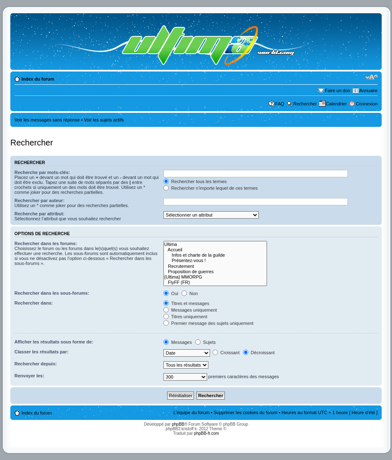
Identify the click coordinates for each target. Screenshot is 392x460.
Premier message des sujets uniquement (208, 323)
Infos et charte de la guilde (215, 255)
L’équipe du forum (191, 412)
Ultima (215, 244)
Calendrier (336, 103)
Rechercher (305, 103)
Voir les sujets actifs (104, 119)
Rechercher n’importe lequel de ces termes (210, 188)
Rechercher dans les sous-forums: (51, 293)
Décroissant (259, 352)
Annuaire (368, 90)
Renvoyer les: (29, 375)
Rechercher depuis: (35, 363)
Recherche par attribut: (39, 213)
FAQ (279, 103)
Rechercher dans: (33, 302)
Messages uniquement (190, 309)
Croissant (226, 352)
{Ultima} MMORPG (215, 277)
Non (190, 293)
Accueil (215, 250)
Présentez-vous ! (215, 260)
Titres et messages (186, 303)
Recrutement (215, 266)
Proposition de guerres (215, 271)
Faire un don (337, 90)
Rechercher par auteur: (39, 200)
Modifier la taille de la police (372, 77)
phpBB (178, 424)
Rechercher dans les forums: (45, 243)
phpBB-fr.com (206, 433)
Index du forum (37, 78)
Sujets (205, 342)
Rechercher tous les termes (195, 181)
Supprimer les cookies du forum (246, 412)
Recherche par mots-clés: (42, 172)
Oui (170, 293)
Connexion (367, 103)
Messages (177, 342)
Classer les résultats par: (41, 351)
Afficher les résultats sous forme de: (53, 341)
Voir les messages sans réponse (47, 119)
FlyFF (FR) (215, 282)
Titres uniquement (185, 316)
